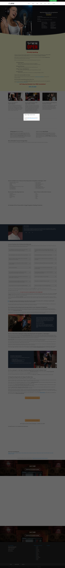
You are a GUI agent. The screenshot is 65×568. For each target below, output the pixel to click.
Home (29, 3)
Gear (41, 3)
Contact (54, 3)
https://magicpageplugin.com (32, 118)
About (33, 3)
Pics (45, 3)
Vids (48, 3)
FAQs (37, 3)
